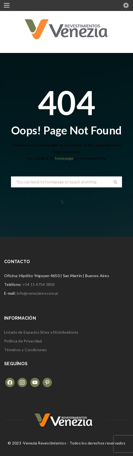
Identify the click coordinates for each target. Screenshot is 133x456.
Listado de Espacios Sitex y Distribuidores (41, 332)
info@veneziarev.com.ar (38, 293)
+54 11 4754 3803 (39, 284)
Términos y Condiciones (25, 349)
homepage (64, 158)
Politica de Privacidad (23, 341)
